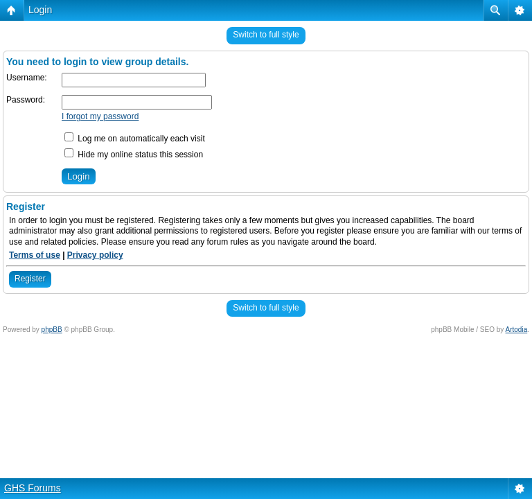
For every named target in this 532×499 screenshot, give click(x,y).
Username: (26, 77)
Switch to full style (266, 35)
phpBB (52, 329)
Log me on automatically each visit (134, 138)
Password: (25, 100)
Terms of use (34, 255)
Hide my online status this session (133, 154)
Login (40, 9)
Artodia (517, 329)
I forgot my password (100, 116)
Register (30, 278)
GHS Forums (32, 487)
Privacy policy (95, 255)
